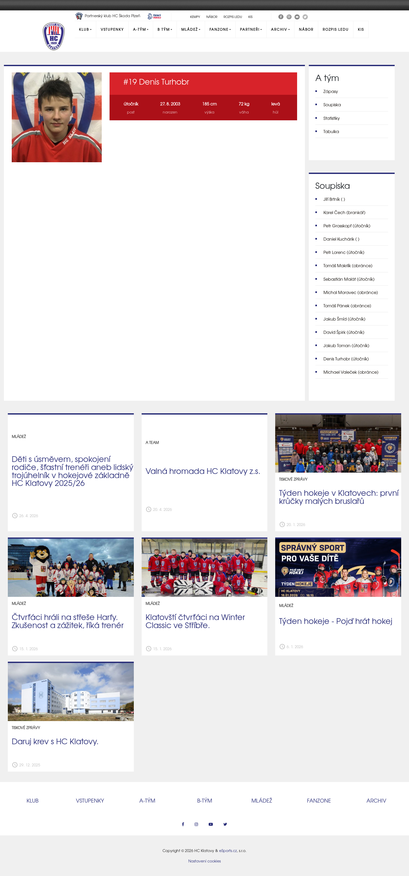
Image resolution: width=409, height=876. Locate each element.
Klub (84, 29)
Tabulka (331, 131)
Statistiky (331, 118)
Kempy (195, 16)
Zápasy (330, 91)
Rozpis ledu (233, 16)
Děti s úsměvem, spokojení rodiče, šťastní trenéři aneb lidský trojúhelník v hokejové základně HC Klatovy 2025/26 (72, 471)
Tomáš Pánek (347, 305)
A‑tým (147, 800)
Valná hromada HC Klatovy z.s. (203, 470)
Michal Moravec (350, 292)
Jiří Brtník (334, 199)
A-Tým (139, 29)
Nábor (211, 16)
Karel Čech (344, 212)
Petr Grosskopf (346, 225)
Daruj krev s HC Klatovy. (55, 741)
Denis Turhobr (346, 358)
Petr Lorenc (343, 252)
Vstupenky (112, 29)
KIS (250, 16)
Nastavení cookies (204, 861)
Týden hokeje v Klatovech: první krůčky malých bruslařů (339, 496)
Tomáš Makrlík (347, 265)
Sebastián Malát (349, 279)
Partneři (250, 29)
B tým (164, 29)
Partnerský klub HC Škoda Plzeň (108, 15)
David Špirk (343, 332)
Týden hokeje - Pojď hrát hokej (335, 620)
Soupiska (332, 104)
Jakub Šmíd (344, 319)
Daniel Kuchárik (341, 239)
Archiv (279, 29)
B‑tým (204, 800)
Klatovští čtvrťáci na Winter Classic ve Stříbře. (195, 620)
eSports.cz (228, 850)
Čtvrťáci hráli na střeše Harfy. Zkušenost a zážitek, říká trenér (68, 620)
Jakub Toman (346, 345)
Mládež (189, 29)
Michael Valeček (350, 372)
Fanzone (218, 29)
